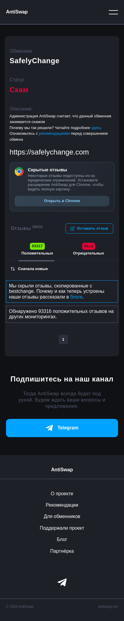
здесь (96, 127)
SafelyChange (34, 61)
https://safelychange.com (49, 152)
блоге (76, 296)
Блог (62, 539)
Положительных (37, 249)
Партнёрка (62, 551)
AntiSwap (17, 11)
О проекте (62, 493)
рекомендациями (55, 133)
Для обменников (62, 516)
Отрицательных (88, 249)
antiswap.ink (108, 607)
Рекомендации (62, 505)
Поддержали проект (62, 528)
